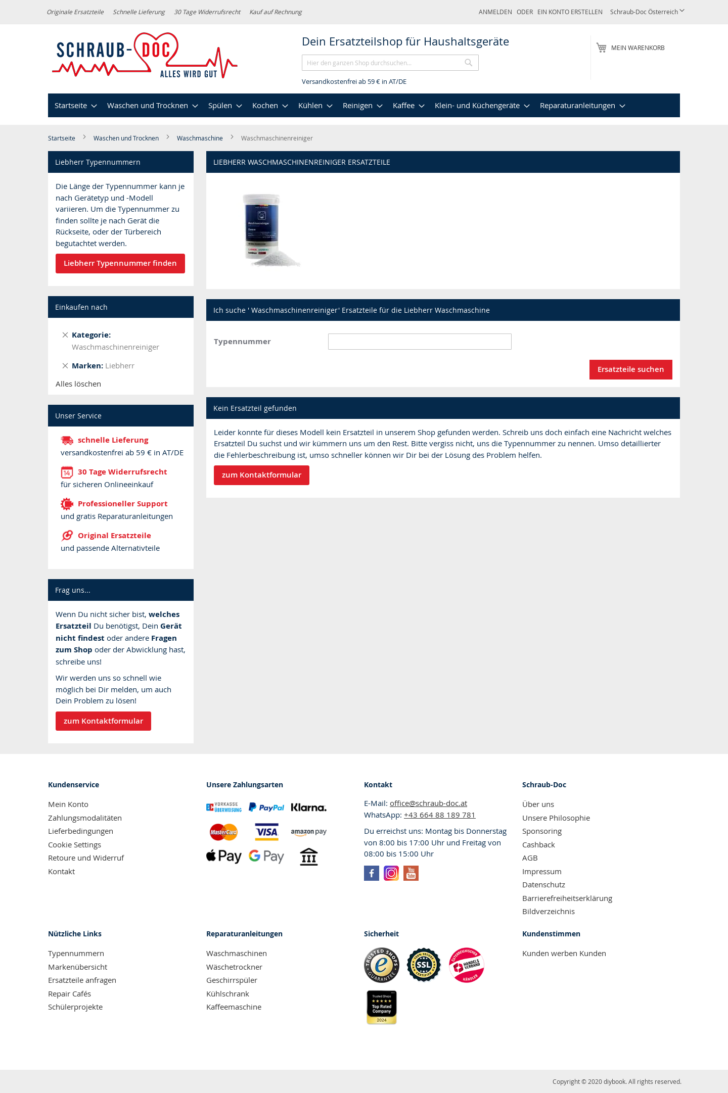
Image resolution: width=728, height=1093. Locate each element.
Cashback (538, 844)
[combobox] (390, 63)
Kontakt (61, 871)
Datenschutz (543, 884)
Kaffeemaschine (233, 1007)
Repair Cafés (69, 993)
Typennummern (76, 953)
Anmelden (495, 12)
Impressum (542, 871)
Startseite (62, 138)
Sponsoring (542, 831)
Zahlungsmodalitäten (85, 818)
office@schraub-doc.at (428, 803)
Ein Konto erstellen (570, 12)
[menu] (364, 105)
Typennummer (242, 341)
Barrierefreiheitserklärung (567, 898)
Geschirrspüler (231, 980)
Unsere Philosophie (556, 818)
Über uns (538, 804)
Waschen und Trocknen (127, 138)
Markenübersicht (77, 967)
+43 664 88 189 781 (440, 815)
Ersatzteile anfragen (82, 980)
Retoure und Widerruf (86, 857)
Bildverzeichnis (548, 911)
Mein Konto (68, 804)
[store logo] (145, 55)
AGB (530, 857)
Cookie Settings (74, 844)
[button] (647, 12)
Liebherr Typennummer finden (120, 263)
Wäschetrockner (234, 967)
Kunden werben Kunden (564, 953)
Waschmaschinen (236, 953)
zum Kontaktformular (103, 721)
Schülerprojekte (75, 1007)
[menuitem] (74, 105)
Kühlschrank (227, 993)
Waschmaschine (200, 138)
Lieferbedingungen (80, 831)
